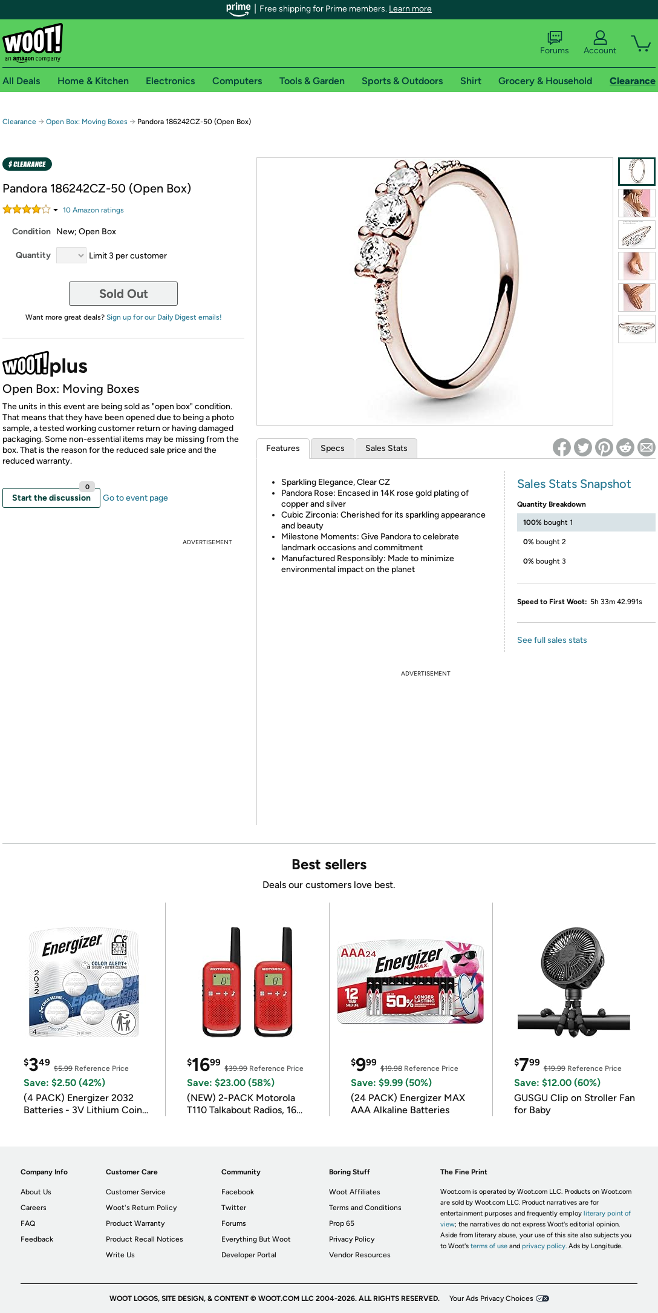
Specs (333, 448)
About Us (36, 1192)
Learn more (410, 9)
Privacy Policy (351, 1239)
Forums (554, 43)
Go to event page (135, 498)
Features (283, 448)
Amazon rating (93, 210)
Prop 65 (341, 1223)
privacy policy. (544, 1246)
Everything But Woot (256, 1239)
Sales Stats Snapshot (574, 483)
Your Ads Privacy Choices (491, 1298)
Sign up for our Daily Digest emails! (164, 317)
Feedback (37, 1239)
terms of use (489, 1246)
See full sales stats (552, 640)
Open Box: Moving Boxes (87, 121)
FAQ (28, 1223)
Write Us (120, 1255)
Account (600, 43)
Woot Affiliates (354, 1192)
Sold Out (123, 293)
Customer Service (136, 1192)
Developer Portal (248, 1255)
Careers (34, 1207)
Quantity (33, 255)
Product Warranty (135, 1223)
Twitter (233, 1207)
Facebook (237, 1192)
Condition (31, 231)
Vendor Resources (360, 1255)
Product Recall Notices (144, 1239)
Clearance (19, 121)
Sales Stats (386, 448)
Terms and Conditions (365, 1207)
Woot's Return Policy (141, 1207)
